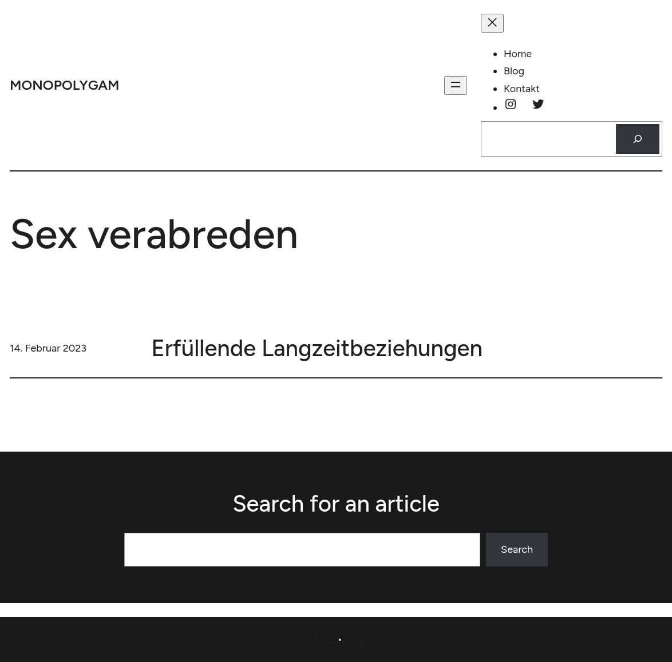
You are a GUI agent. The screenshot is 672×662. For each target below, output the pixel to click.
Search (517, 549)
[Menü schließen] (492, 23)
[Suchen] (637, 139)
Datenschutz (305, 639)
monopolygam (65, 85)
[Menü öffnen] (455, 85)
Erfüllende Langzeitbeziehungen (317, 348)
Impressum (370, 639)
